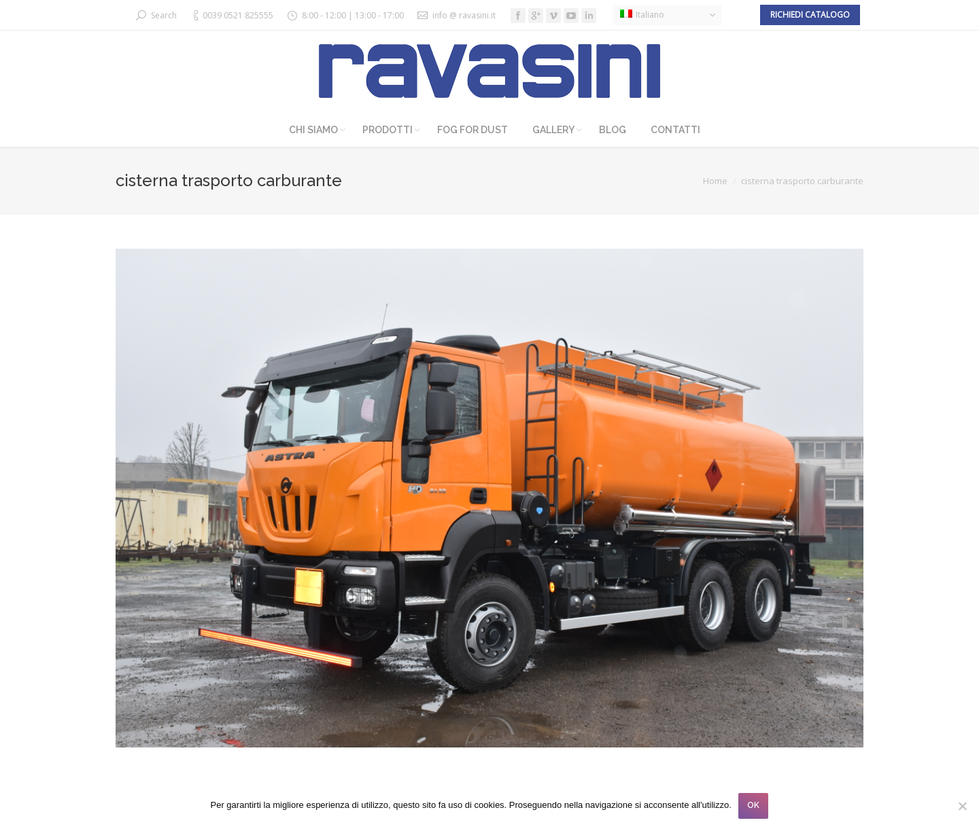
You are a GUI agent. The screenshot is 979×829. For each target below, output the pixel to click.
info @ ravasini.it (464, 15)
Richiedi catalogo (810, 14)
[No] (962, 806)
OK (753, 805)
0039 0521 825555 (238, 15)
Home (715, 181)
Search (164, 15)
